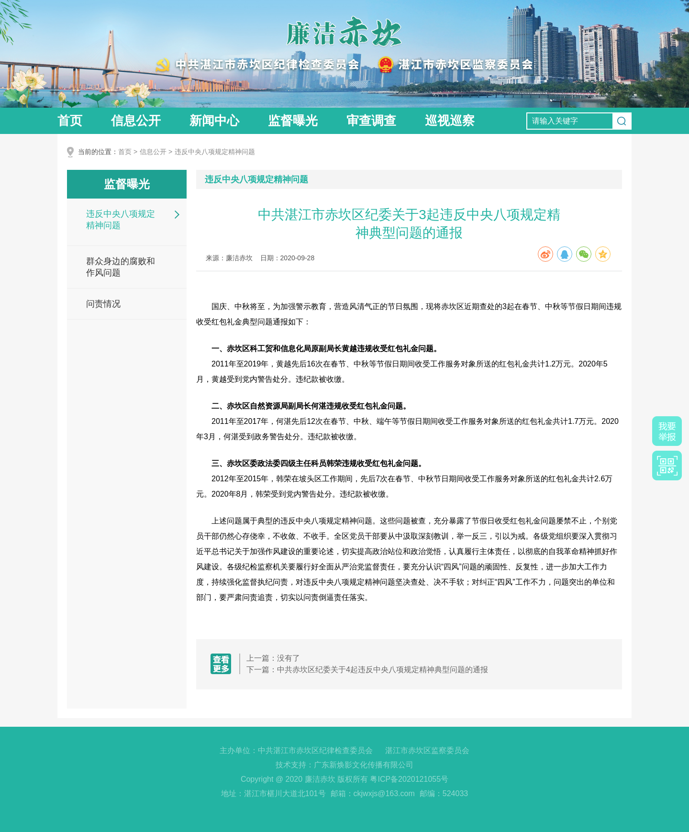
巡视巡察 (450, 120)
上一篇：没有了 (273, 658)
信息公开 (136, 120)
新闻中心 (214, 120)
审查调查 (371, 120)
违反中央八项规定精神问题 (215, 151)
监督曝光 (293, 120)
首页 (69, 120)
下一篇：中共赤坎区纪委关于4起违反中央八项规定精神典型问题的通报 (367, 670)
